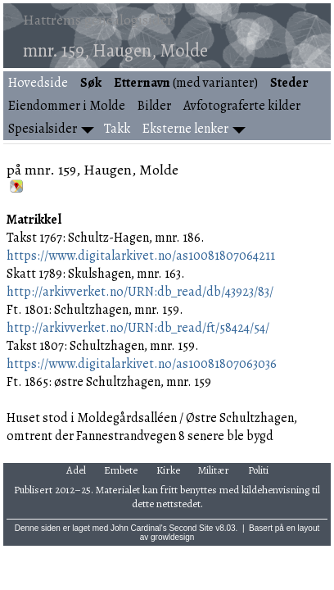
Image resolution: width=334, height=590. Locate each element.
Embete (121, 470)
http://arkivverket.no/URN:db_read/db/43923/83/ (140, 292)
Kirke (168, 470)
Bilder (154, 106)
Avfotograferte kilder (241, 106)
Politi (258, 470)
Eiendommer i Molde (66, 106)
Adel (76, 470)
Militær (213, 470)
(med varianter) (186, 83)
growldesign (172, 537)
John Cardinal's (139, 528)
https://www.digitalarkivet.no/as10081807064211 (141, 256)
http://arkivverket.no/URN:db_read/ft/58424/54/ (138, 328)
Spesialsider (42, 129)
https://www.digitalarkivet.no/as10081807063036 (142, 364)
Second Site (191, 528)
